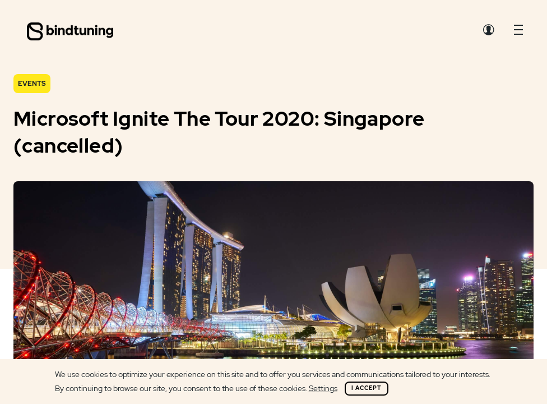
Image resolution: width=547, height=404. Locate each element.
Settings (323, 388)
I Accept (366, 388)
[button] (518, 32)
